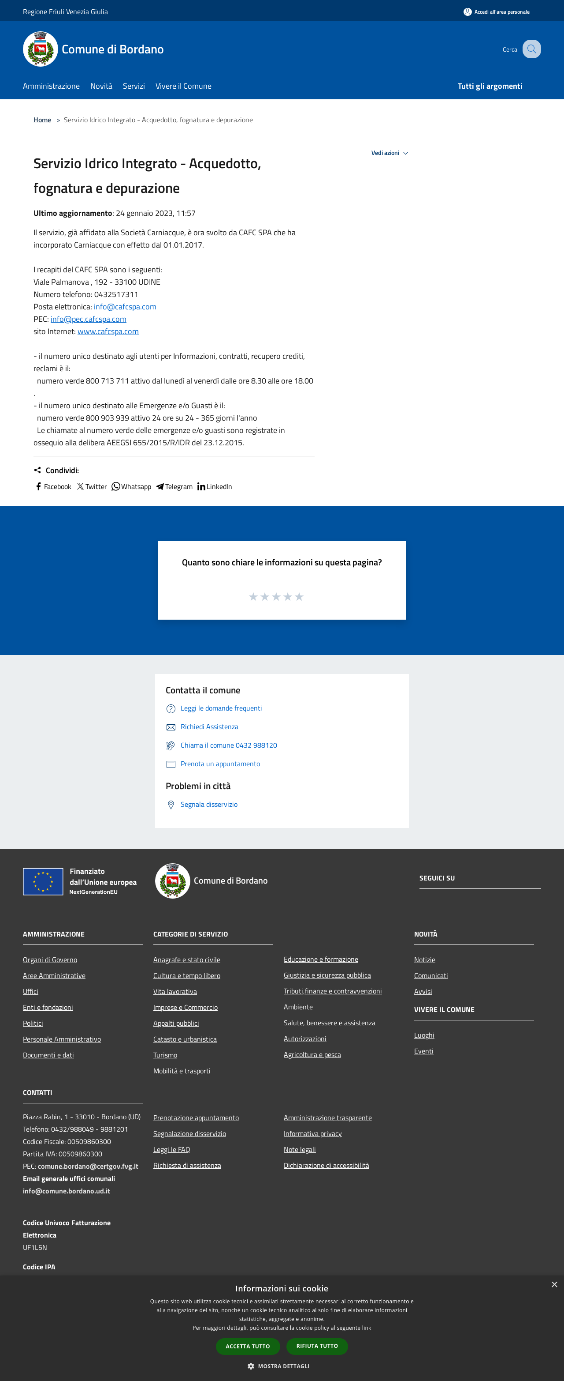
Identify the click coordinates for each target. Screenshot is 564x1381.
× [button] (554, 1285)
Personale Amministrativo (62, 1039)
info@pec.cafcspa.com (88, 319)
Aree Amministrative (54, 975)
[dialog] (282, 1328)
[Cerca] (530, 49)
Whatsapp (131, 486)
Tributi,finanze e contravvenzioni (333, 991)
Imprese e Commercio (185, 1007)
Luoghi (424, 1035)
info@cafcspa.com (125, 306)
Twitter (91, 486)
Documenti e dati (48, 1055)
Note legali (300, 1149)
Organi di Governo (50, 959)
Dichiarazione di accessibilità (326, 1165)
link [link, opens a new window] (366, 1328)
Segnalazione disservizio (189, 1133)
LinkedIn (214, 486)
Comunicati (431, 975)
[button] (282, 1366)
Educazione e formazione (321, 959)
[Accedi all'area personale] (496, 11)
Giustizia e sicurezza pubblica (327, 975)
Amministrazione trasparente (328, 1117)
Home (42, 119)
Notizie (424, 959)
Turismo (165, 1055)
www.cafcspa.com (108, 331)
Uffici (30, 991)
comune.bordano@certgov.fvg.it (88, 1166)
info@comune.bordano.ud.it (66, 1190)
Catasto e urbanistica (185, 1039)
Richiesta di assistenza (187, 1165)
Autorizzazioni (305, 1038)
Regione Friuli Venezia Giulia (65, 11)
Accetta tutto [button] (248, 1346)
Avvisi (423, 991)
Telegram (174, 486)
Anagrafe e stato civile (186, 959)
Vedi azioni (391, 153)
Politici (33, 1023)
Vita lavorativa (175, 991)
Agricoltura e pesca (312, 1054)
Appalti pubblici (176, 1023)
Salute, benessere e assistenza (329, 1022)
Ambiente (298, 1006)
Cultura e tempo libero (186, 975)
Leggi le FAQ (171, 1149)
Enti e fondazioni (48, 1007)
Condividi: (56, 470)
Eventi (424, 1051)
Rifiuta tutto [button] (317, 1346)
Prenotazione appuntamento (196, 1117)
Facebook (52, 486)
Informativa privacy (313, 1133)
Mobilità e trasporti (182, 1070)
